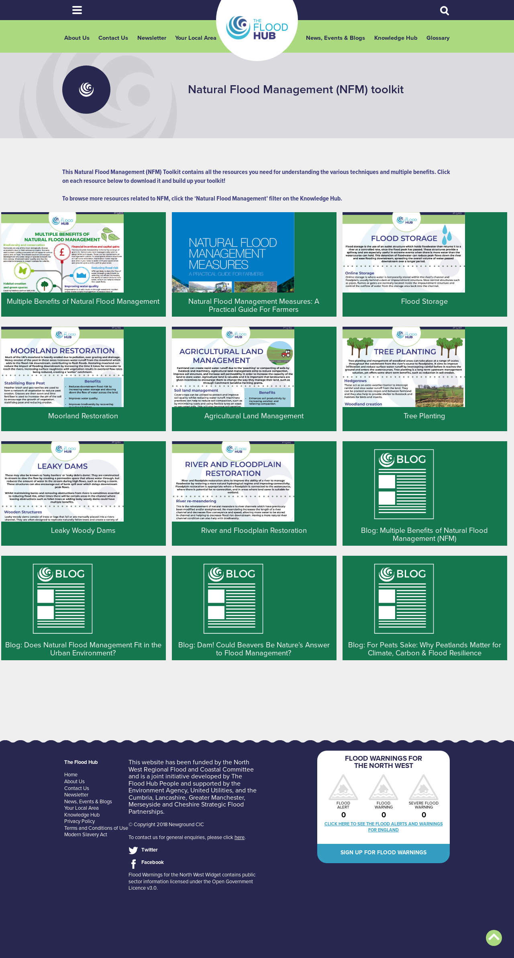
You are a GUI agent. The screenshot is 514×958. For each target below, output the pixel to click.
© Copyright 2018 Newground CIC (166, 824)
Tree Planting (424, 415)
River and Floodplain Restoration (254, 530)
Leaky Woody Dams (83, 530)
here (240, 837)
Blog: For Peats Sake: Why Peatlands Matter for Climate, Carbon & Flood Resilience (424, 649)
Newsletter (151, 38)
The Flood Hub (257, 28)
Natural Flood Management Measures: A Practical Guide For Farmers (253, 305)
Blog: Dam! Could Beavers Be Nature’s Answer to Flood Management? (254, 649)
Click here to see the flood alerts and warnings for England (383, 827)
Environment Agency (157, 790)
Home (71, 775)
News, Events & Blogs (335, 38)
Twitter (149, 850)
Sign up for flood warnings (383, 852)
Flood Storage (424, 301)
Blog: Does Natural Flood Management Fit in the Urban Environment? (83, 649)
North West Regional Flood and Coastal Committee (191, 766)
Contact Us (113, 38)
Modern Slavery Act (85, 834)
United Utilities (211, 790)
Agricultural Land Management (254, 415)
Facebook (152, 862)
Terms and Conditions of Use (96, 828)
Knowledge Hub (396, 38)
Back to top (494, 938)
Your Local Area (195, 38)
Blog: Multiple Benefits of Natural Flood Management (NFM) (424, 534)
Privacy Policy (79, 821)
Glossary (438, 38)
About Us (77, 38)
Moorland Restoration (83, 415)
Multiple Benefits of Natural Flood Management (83, 301)
